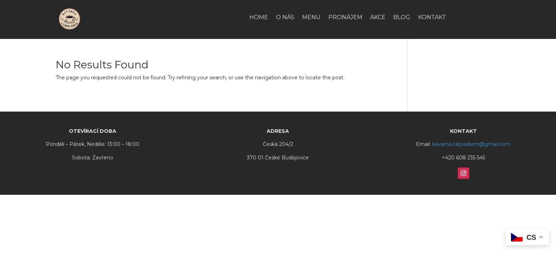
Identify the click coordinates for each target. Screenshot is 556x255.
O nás (285, 18)
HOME (258, 18)
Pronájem (345, 18)
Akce (377, 18)
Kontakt (432, 18)
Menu (311, 18)
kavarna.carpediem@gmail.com (471, 144)
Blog (401, 18)
